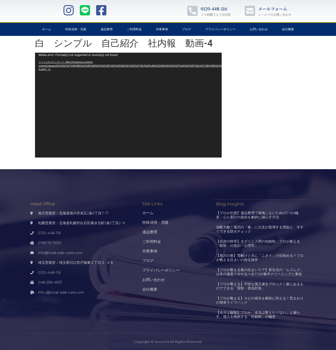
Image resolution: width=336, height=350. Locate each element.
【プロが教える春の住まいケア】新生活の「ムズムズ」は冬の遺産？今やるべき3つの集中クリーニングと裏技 (260, 271)
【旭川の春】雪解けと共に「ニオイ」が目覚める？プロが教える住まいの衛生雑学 (260, 257)
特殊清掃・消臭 (75, 29)
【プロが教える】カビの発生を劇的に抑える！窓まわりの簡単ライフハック (260, 300)
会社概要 (288, 29)
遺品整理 (107, 29)
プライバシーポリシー (220, 29)
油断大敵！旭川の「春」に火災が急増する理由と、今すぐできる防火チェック (260, 229)
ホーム (46, 29)
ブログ (186, 29)
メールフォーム (272, 9)
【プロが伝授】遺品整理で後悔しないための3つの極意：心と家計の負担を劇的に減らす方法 (257, 214)
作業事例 (162, 29)
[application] (128, 105)
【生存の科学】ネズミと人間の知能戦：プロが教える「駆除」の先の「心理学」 (258, 243)
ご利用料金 (134, 29)
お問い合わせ (259, 29)
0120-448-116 (214, 9)
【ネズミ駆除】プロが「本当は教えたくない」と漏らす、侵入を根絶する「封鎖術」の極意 (258, 314)
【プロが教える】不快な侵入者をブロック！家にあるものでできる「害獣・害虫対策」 (260, 285)
